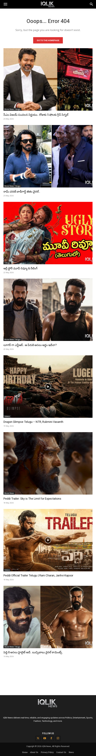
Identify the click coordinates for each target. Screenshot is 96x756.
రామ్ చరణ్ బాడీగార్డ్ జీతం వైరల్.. (21, 191)
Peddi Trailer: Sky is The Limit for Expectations (32, 498)
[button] (91, 4)
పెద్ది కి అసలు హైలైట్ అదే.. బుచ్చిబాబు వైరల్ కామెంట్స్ (32, 652)
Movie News (9, 493)
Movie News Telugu (12, 109)
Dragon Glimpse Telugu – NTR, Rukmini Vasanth (33, 421)
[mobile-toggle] (5, 4)
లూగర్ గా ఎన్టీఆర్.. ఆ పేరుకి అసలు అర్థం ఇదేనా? (30, 345)
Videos (7, 416)
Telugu (7, 263)
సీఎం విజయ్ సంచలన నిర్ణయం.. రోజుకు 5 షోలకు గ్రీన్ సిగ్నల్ (35, 114)
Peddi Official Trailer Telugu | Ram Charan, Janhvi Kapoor (38, 575)
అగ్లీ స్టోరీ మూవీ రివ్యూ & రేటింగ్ (20, 268)
